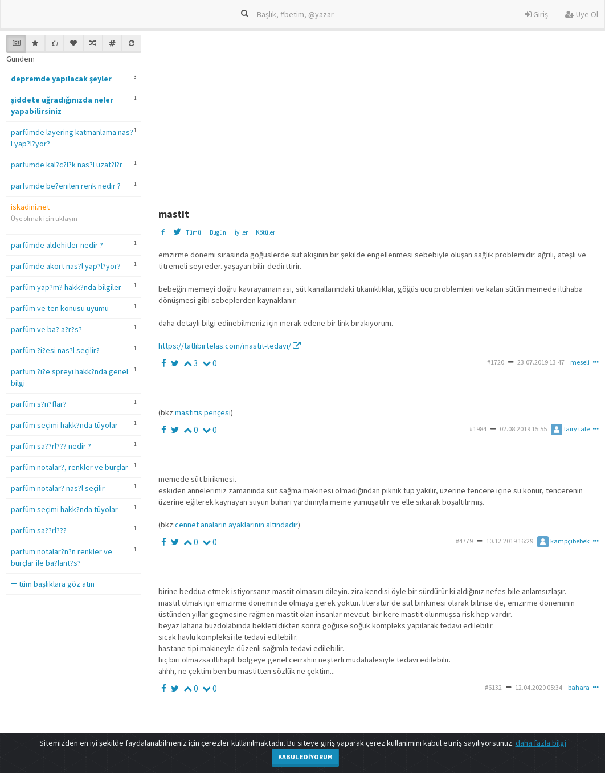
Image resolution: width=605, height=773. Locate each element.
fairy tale (570, 428)
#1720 (495, 362)
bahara (579, 687)
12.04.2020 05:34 (538, 687)
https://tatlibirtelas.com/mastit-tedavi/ (229, 346)
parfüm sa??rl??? (39, 530)
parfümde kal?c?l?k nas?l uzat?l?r (66, 164)
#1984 (478, 428)
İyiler (241, 232)
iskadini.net (30, 207)
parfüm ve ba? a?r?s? (46, 329)
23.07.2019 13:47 (541, 362)
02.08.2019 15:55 (523, 428)
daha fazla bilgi (541, 743)
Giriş (536, 14)
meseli (580, 362)
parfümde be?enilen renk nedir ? (66, 186)
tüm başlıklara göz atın (53, 584)
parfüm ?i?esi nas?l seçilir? (55, 350)
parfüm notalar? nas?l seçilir (58, 488)
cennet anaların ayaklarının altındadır (236, 525)
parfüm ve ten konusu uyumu (60, 308)
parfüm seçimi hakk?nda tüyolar (64, 425)
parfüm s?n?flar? (39, 404)
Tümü (193, 232)
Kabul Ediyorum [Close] (305, 756)
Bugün (218, 232)
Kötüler (265, 232)
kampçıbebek (563, 541)
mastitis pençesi (203, 412)
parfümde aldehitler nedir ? (57, 245)
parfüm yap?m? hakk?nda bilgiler (66, 287)
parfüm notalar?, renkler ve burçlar (69, 467)
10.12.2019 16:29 (509, 541)
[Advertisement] (380, 114)
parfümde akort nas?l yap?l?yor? (66, 266)
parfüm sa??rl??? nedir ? (51, 446)
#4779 (464, 541)
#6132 (493, 687)
